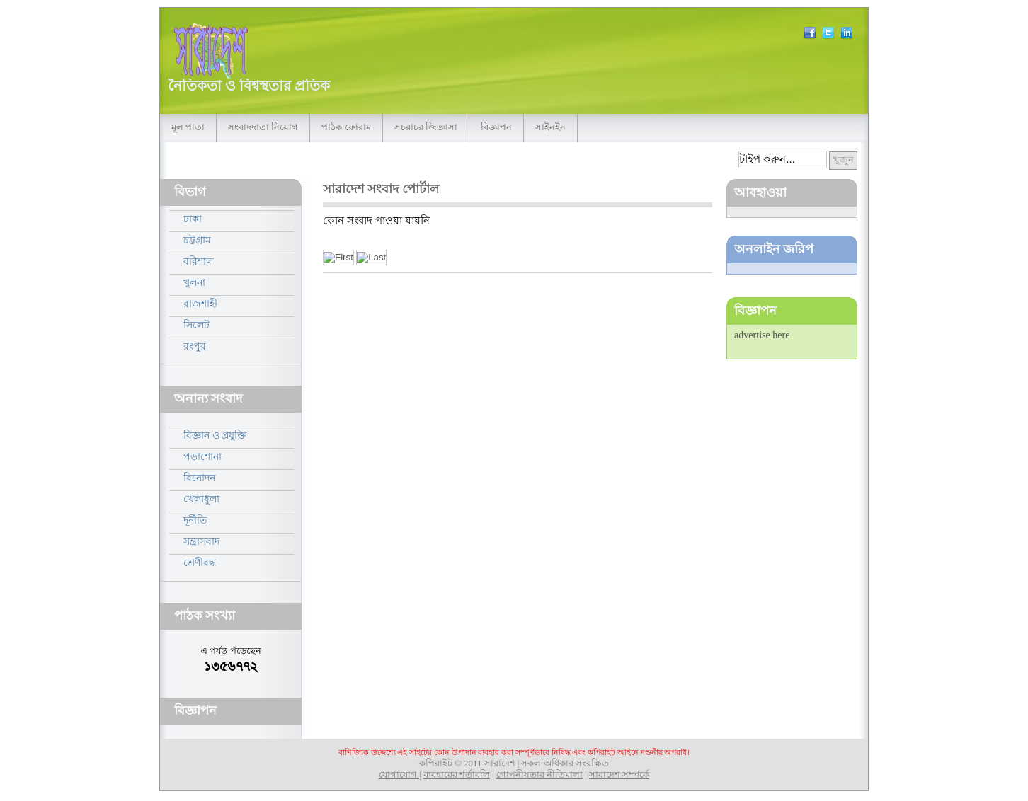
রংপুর (194, 346)
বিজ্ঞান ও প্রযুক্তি (215, 435)
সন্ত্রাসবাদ (201, 541)
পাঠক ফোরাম (345, 127)
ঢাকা (192, 218)
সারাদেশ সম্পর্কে (619, 775)
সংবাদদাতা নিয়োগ (263, 127)
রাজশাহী (200, 303)
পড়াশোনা (202, 456)
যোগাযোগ (399, 775)
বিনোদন (199, 477)
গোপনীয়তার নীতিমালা (539, 775)
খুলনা (194, 282)
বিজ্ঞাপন (496, 127)
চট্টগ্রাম (197, 240)
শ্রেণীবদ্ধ (199, 562)
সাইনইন (550, 127)
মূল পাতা (188, 127)
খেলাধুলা (201, 499)
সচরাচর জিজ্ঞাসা (425, 127)
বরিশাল (198, 261)
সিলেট (196, 324)
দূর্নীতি (195, 520)
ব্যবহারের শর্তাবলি (456, 775)
